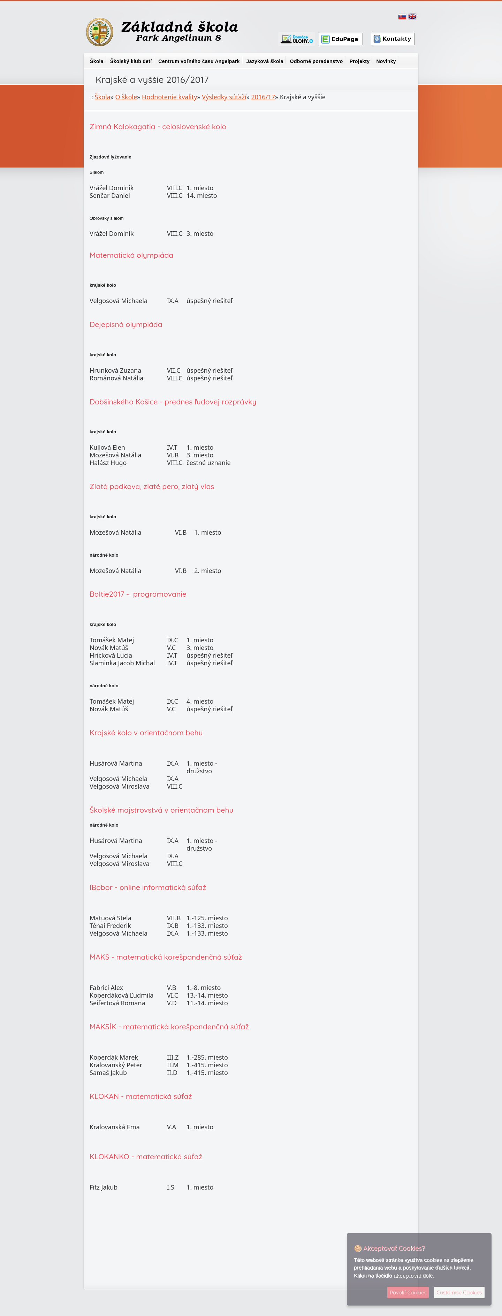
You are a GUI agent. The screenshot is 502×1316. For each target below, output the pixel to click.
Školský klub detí (131, 61)
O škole (126, 97)
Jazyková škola (264, 61)
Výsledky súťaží (224, 97)
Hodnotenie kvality (169, 97)
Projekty (360, 61)
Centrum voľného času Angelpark (198, 61)
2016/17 (263, 97)
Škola (97, 61)
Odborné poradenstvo (316, 61)
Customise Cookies (459, 1292)
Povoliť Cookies (408, 1292)
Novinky (386, 61)
